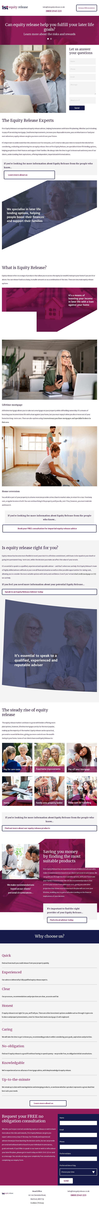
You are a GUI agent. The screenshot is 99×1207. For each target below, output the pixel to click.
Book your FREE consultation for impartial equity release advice (47, 528)
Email (62, 1130)
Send (77, 108)
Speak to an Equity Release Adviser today (24, 592)
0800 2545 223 (53, 11)
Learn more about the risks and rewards (49, 34)
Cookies (33, 1203)
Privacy (41, 1203)
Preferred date (65, 1154)
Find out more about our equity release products (27, 828)
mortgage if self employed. (58, 1017)
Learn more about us (17, 175)
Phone (62, 1142)
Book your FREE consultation (87, 8)
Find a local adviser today (61, 920)
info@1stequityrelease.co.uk (54, 7)
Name (62, 1118)
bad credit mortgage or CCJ (85, 574)
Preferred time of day (68, 1165)
